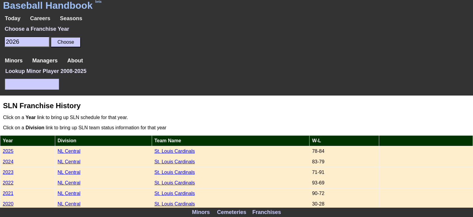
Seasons (71, 18)
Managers (45, 61)
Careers (40, 18)
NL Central (69, 151)
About (75, 61)
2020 (8, 203)
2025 (8, 151)
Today (13, 18)
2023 (8, 172)
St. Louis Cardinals (174, 151)
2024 (8, 161)
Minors (14, 61)
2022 (8, 182)
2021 (8, 193)
